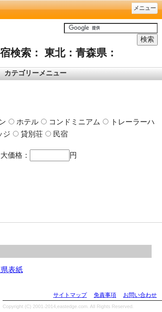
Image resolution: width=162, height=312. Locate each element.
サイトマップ (70, 295)
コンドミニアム (70, 121)
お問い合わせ (140, 295)
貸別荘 (28, 134)
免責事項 (105, 295)
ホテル (23, 121)
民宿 (56, 134)
